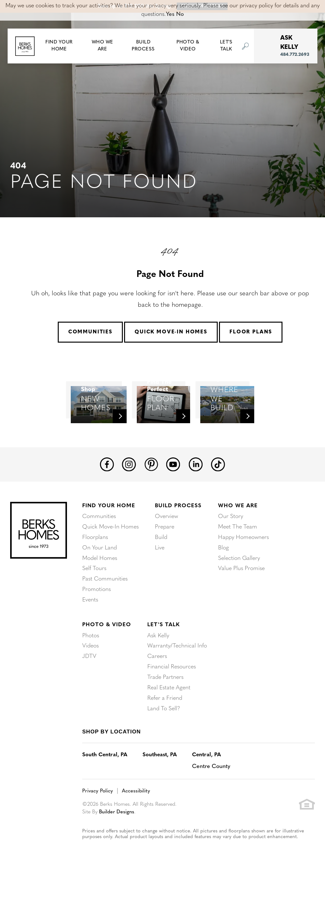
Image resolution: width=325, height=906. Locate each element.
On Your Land (99, 573)
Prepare (164, 553)
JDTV (89, 680)
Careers (157, 680)
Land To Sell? (163, 730)
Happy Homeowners (243, 563)
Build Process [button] (143, 46)
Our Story (230, 543)
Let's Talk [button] (226, 46)
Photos (90, 659)
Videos (90, 669)
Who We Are (238, 532)
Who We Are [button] (102, 46)
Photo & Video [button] (187, 46)
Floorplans (95, 563)
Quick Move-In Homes (171, 332)
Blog (223, 573)
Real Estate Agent (168, 710)
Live (159, 573)
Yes (170, 14)
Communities (90, 332)
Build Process (178, 532)
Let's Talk (163, 648)
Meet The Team (237, 553)
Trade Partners (165, 700)
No (180, 14)
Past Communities (105, 604)
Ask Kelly (158, 659)
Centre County (211, 788)
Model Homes (99, 583)
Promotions (96, 614)
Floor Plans (250, 332)
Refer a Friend (164, 720)
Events (90, 624)
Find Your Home (108, 532)
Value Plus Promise (241, 593)
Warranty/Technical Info (177, 669)
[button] (59, 46)
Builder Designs (117, 833)
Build (161, 563)
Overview (166, 543)
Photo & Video (106, 648)
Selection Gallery (239, 583)
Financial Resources (171, 690)
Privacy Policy (97, 812)
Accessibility (136, 812)
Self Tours (94, 593)
